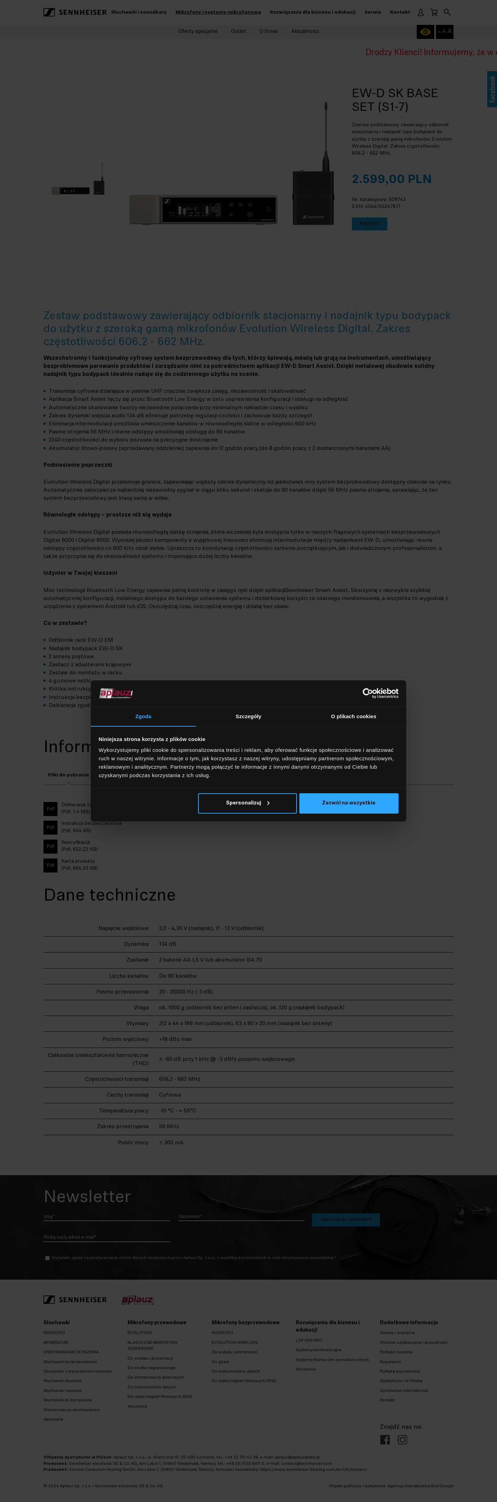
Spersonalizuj (248, 803)
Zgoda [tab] (143, 716)
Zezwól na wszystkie (348, 803)
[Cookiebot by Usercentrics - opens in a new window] (368, 693)
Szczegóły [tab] (248, 716)
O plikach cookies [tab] (353, 716)
